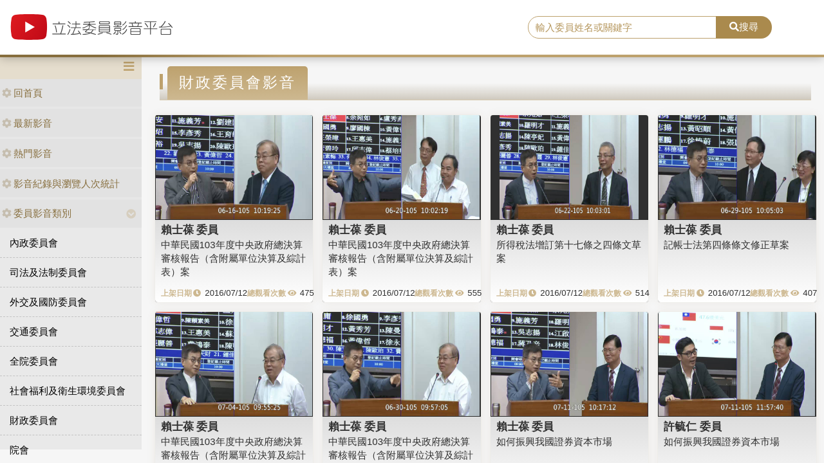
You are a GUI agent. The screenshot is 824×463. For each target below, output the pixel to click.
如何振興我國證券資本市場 (554, 441)
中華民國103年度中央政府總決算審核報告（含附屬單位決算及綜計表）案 (233, 258)
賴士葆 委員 (190, 229)
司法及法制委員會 (48, 272)
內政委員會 (34, 242)
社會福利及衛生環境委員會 (68, 390)
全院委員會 (34, 361)
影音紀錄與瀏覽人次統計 (61, 183)
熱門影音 (27, 153)
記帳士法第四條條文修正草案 (726, 244)
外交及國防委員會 (48, 301)
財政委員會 (34, 420)
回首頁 (22, 92)
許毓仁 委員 (693, 426)
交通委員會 (34, 331)
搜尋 (743, 26)
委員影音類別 (36, 213)
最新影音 (27, 123)
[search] (622, 27)
